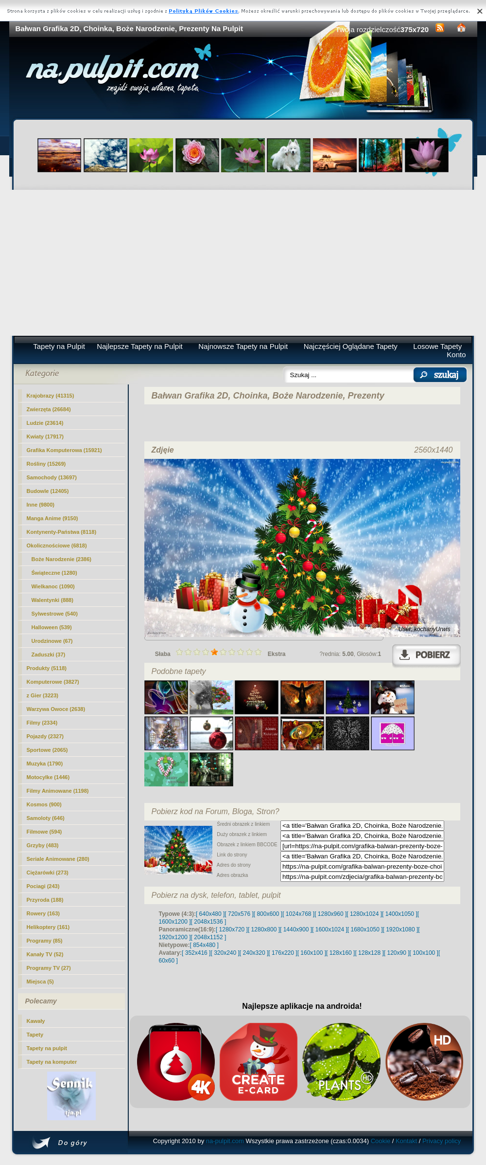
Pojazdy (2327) (45, 736)
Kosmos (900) (44, 804)
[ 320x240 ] (224, 952)
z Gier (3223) (42, 695)
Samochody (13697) (52, 477)
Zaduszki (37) (49, 654)
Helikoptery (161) (48, 927)
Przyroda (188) (45, 900)
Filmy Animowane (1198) (58, 791)
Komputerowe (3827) (53, 682)
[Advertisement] (243, 263)
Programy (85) (45, 941)
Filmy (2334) (42, 723)
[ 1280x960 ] (330, 913)
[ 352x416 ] (196, 952)
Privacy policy (441, 1141)
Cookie (380, 1141)
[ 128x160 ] (340, 952)
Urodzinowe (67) (52, 641)
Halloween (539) (52, 627)
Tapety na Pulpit (59, 346)
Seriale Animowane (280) (58, 859)
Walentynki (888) (52, 600)
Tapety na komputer (52, 1062)
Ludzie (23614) (45, 423)
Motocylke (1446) (48, 777)
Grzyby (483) (43, 845)
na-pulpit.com (225, 1141)
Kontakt (406, 1141)
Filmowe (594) (44, 832)
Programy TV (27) (49, 968)
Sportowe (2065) (47, 750)
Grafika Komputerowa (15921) (64, 450)
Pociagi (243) (43, 886)
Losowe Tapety (437, 346)
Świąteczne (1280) (54, 573)
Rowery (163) (43, 913)
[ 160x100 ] (311, 952)
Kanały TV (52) (45, 954)
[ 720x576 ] (239, 913)
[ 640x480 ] (210, 913)
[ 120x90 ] (397, 952)
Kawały (36, 1021)
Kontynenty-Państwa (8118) (62, 532)
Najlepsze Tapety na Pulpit (140, 346)
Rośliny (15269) (46, 464)
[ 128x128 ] (369, 952)
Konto (456, 354)
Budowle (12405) (48, 491)
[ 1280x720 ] (232, 929)
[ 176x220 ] (282, 952)
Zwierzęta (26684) (49, 409)
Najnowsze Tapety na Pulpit (243, 346)
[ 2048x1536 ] (208, 921)
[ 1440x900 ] (296, 929)
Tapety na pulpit (47, 1048)
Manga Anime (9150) (52, 518)
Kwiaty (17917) (45, 436)
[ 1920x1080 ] (400, 929)
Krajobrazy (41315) (50, 396)
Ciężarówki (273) (48, 872)
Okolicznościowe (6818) (57, 545)
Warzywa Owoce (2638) (56, 709)
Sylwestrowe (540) (55, 614)
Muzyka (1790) (45, 763)
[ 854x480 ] (204, 945)
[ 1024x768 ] (298, 913)
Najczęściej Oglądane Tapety (351, 346)
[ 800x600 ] (268, 913)
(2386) (62, 559)
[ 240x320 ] (254, 952)
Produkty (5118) (47, 668)
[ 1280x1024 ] (364, 913)
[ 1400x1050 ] (399, 913)
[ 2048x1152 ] (208, 937)
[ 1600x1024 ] (329, 929)
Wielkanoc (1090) (53, 586)
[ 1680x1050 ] (365, 929)
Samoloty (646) (46, 818)
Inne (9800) (40, 505)
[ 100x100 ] (424, 952)
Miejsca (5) (40, 981)
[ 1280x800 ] (264, 929)
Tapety (35, 1035)
